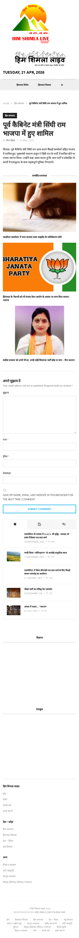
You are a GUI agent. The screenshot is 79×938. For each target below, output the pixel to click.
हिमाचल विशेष (22, 85)
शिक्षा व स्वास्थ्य (9, 864)
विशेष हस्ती (61, 927)
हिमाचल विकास (44, 85)
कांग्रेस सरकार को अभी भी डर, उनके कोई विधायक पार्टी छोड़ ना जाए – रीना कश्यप (38, 360)
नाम (6, 439)
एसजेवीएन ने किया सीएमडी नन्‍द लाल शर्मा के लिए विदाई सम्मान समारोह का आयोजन (47, 572)
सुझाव (6, 392)
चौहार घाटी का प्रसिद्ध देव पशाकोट (38, 589)
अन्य (34, 930)
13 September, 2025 (34, 557)
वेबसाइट (7, 473)
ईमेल (6, 456)
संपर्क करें (7, 805)
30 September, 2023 (34, 542)
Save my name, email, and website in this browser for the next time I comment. (38, 497)
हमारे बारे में (59, 930)
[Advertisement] (34, 673)
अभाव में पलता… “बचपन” (35, 606)
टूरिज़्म (15, 927)
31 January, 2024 (33, 578)
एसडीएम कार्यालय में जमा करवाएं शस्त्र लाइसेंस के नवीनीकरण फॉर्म (32, 237)
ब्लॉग (5, 799)
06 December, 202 (33, 593)
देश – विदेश (8, 840)
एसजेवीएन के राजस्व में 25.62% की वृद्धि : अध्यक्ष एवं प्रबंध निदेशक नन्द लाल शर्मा (46, 536)
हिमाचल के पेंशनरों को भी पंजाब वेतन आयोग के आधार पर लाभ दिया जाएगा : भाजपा (36, 298)
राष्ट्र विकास (7, 846)
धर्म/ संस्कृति (8, 870)
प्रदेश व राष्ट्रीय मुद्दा (14, 923)
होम (4, 793)
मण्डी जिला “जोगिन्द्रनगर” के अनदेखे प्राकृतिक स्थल (45, 553)
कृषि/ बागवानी (51, 923)
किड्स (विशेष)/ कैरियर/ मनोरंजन (17, 882)
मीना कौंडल (10, 140)
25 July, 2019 (30, 611)
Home (6, 103)
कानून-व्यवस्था (9, 876)
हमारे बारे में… (9, 811)
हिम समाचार (19, 103)
